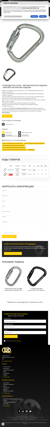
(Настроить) (32, 422)
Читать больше (6, 112)
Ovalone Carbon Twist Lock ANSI (36, 288)
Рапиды (5, 400)
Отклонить (34, 16)
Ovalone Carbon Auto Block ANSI (13, 288)
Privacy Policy (17, 232)
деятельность (5, 195)
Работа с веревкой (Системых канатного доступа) (14, 147)
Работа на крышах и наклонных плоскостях (34, 143)
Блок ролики (6, 373)
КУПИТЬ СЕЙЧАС (7, 116)
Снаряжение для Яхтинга (9, 402)
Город (3, 200)
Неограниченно (9, 124)
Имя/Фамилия (7, 318)
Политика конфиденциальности (9, 422)
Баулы (4, 371)
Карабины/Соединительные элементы (12, 398)
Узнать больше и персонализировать (13, 16)
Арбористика (31, 149)
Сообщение (5, 221)
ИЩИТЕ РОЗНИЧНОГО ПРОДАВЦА (12, 253)
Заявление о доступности (39, 422)
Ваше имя (4, 190)
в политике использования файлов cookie (30, 8)
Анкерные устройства (8, 370)
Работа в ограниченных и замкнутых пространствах (14, 149)
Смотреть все (6, 377)
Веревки (5, 374)
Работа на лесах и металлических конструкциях (13, 145)
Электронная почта (6, 211)
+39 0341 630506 (8, 361)
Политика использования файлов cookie (23, 422)
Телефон (4, 216)
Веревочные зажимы (8, 391)
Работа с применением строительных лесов (12, 143)
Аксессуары (6, 368)
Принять (43, 16)
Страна (4, 206)
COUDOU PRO (6, 366)
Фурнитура (5, 403)
